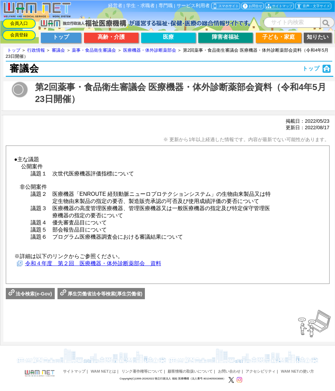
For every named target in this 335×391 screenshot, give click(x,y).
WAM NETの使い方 (297, 371)
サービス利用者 (193, 5)
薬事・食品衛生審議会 (94, 50)
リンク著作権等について (142, 371)
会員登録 (19, 34)
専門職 (165, 5)
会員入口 (19, 23)
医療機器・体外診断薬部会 (149, 50)
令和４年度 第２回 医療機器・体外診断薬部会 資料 (93, 263)
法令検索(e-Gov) (30, 293)
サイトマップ (74, 371)
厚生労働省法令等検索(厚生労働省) (101, 293)
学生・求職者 (140, 5)
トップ (13, 50)
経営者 (115, 5)
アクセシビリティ (260, 371)
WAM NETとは (103, 371)
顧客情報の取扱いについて (190, 371)
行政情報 (36, 50)
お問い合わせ (229, 371)
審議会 (58, 50)
